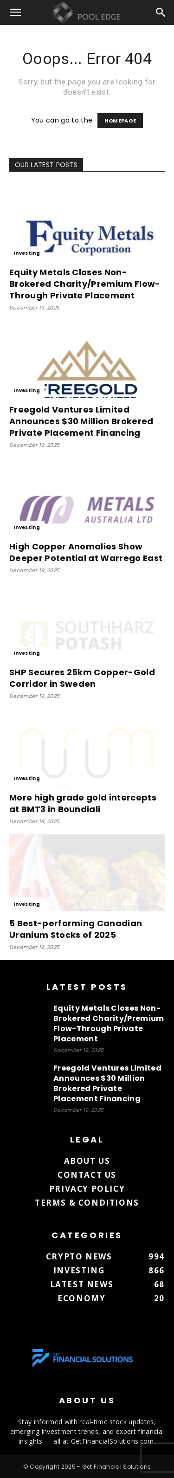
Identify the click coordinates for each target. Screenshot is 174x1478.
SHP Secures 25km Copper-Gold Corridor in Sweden (82, 678)
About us (87, 1160)
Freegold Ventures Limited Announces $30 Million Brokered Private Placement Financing (81, 421)
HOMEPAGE (120, 120)
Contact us (87, 1174)
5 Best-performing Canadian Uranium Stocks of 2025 (75, 929)
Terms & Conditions (87, 1202)
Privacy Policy (87, 1188)
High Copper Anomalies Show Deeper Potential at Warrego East (85, 552)
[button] (16, 12)
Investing (27, 253)
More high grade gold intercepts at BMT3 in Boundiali (82, 803)
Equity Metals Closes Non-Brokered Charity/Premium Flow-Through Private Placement (85, 283)
